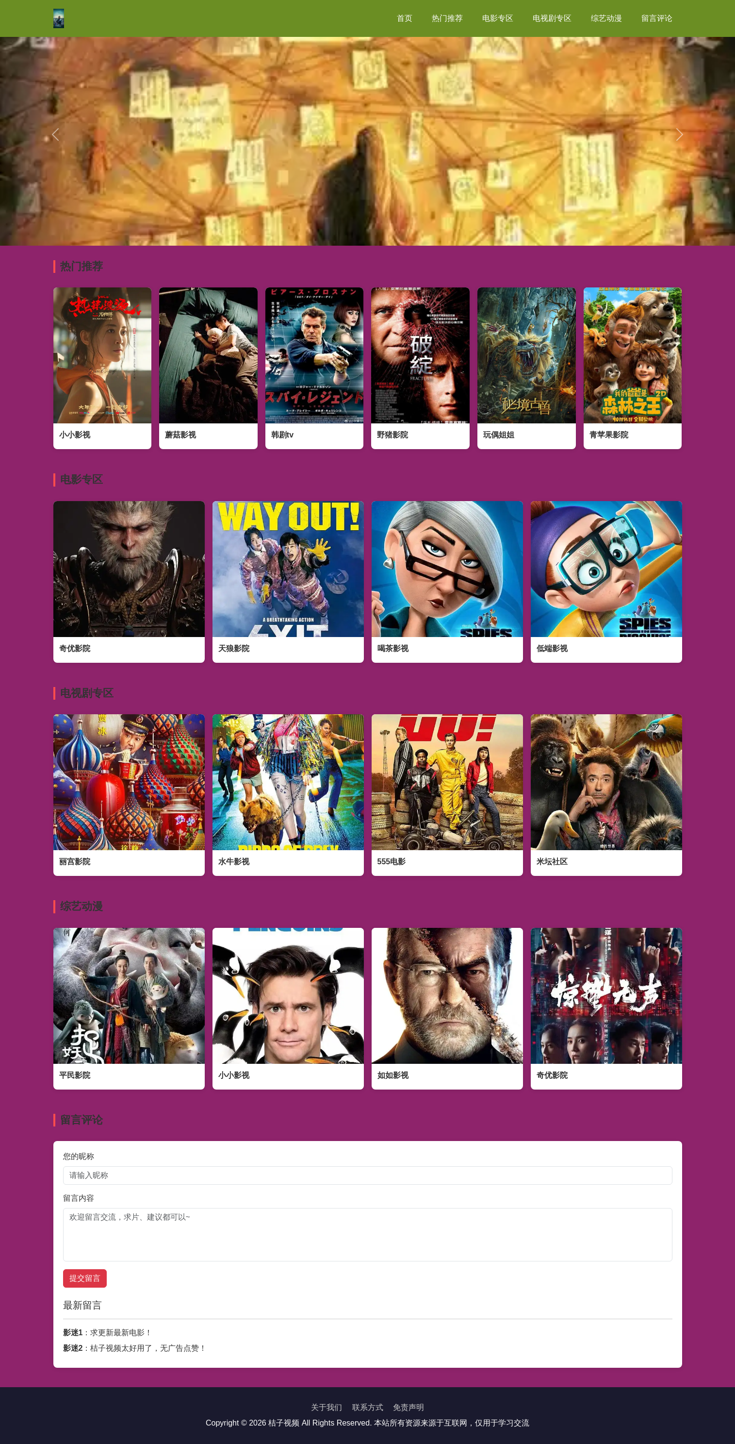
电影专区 (497, 18)
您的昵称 (78, 1156)
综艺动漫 (606, 18)
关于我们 (326, 1407)
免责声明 (408, 1407)
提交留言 (84, 1278)
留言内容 (78, 1198)
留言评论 (656, 18)
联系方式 (367, 1407)
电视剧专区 (552, 18)
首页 (404, 18)
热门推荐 (447, 18)
